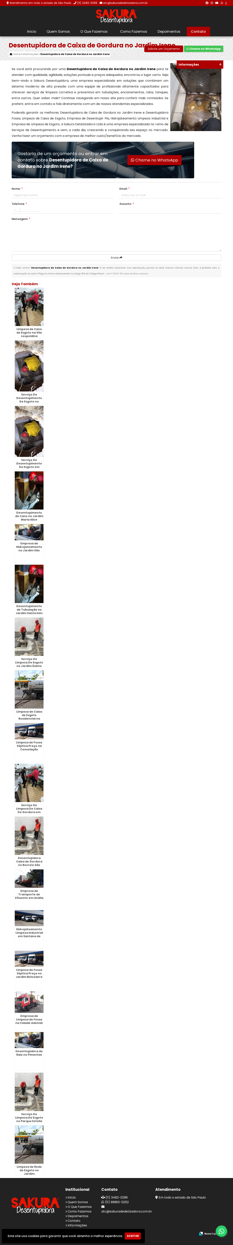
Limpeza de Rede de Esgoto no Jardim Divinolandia (29, 1172)
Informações (77, 1225)
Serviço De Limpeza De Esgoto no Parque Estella (29, 1117)
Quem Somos (58, 31)
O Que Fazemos (94, 31)
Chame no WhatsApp (203, 49)
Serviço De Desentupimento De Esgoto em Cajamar (29, 465)
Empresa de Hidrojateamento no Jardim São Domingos (29, 548)
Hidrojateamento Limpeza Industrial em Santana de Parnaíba (29, 934)
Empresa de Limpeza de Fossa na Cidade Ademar (29, 1019)
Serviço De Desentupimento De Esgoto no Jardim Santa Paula (29, 401)
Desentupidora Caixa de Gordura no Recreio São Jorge (29, 863)
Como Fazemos (133, 31)
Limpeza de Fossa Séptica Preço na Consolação (29, 745)
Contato (198, 31)
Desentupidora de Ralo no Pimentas (29, 1053)
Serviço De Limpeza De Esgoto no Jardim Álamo (29, 662)
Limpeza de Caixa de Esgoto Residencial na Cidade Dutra (29, 717)
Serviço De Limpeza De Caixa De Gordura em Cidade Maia (29, 810)
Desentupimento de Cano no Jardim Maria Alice (29, 516)
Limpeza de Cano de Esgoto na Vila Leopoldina (29, 332)
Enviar (116, 258)
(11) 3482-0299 (87, 3)
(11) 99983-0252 (117, 1202)
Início (31, 31)
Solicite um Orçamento (164, 49)
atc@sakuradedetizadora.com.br (125, 3)
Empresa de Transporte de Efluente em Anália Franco (29, 896)
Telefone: (19, 204)
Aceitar (133, 1236)
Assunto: (126, 204)
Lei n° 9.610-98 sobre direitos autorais (127, 273)
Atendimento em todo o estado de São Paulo (40, 3)
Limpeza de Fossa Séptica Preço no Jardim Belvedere (29, 973)
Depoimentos (169, 31)
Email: (124, 189)
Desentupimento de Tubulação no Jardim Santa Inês (29, 609)
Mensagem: (21, 219)
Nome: (17, 189)
